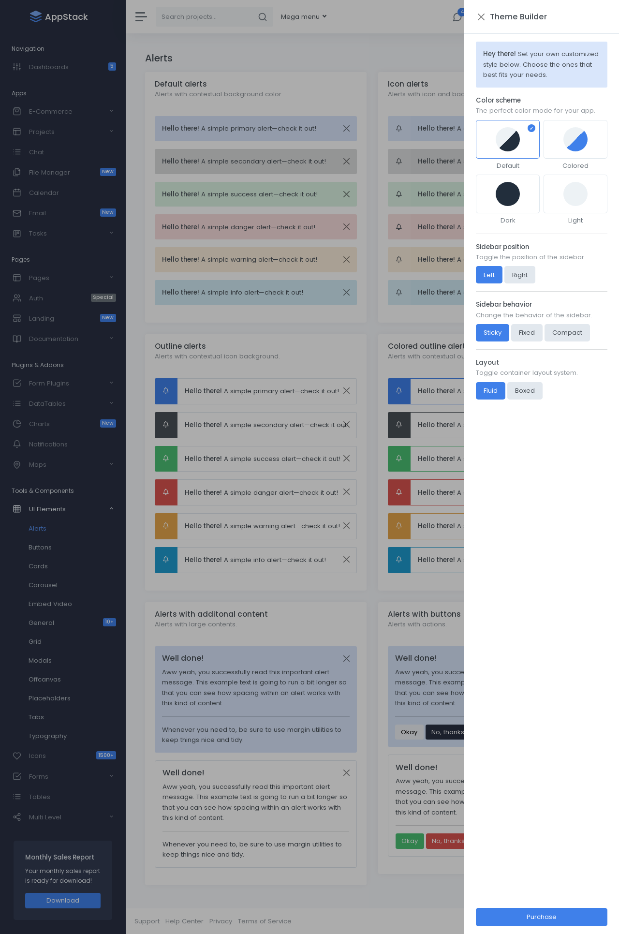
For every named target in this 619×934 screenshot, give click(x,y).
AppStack (595, 921)
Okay (409, 732)
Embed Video (50, 603)
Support (147, 921)
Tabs (36, 717)
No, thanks (447, 732)
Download (62, 900)
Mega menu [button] (301, 16)
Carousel (43, 585)
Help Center (184, 921)
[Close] (346, 128)
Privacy (220, 921)
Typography (48, 736)
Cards (38, 566)
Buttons (40, 547)
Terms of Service (265, 921)
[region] (63, 467)
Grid (35, 641)
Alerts (37, 528)
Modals (40, 660)
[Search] (204, 17)
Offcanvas (45, 679)
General (72, 622)
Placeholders (50, 698)
